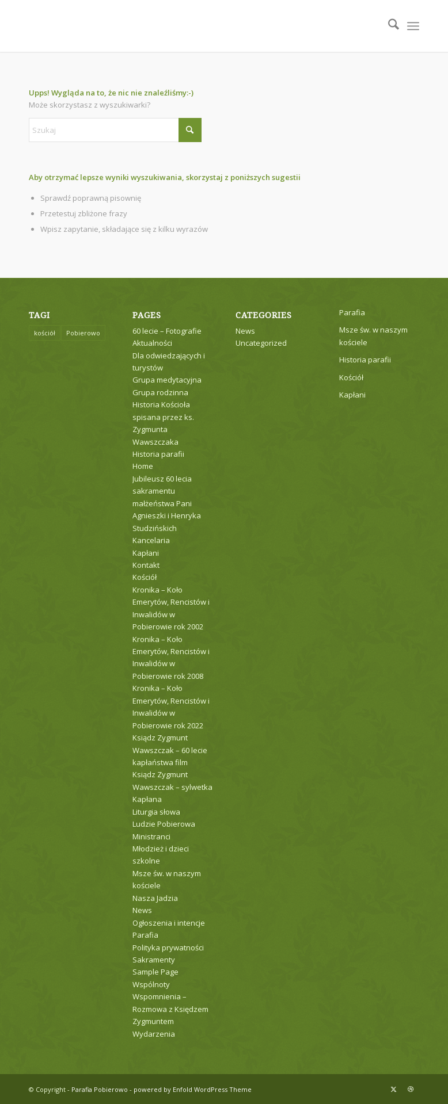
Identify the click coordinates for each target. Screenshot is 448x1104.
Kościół (144, 577)
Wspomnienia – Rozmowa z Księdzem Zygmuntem (170, 1008)
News (142, 910)
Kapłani (145, 553)
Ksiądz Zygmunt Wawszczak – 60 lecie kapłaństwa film (169, 749)
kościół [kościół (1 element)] (44, 332)
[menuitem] (388, 26)
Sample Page (155, 972)
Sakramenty (153, 959)
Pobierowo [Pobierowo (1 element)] (83, 332)
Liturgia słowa (156, 812)
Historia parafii (158, 454)
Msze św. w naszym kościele (373, 335)
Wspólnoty (151, 984)
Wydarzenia (153, 1034)
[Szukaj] (388, 26)
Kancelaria (151, 540)
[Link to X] (393, 1089)
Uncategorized (261, 343)
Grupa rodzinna (160, 392)
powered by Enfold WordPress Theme (193, 1089)
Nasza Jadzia (155, 898)
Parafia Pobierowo (99, 1089)
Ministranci (151, 836)
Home (142, 466)
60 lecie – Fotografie (167, 331)
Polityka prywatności (168, 947)
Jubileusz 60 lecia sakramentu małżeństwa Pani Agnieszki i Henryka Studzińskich (166, 503)
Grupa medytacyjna (167, 380)
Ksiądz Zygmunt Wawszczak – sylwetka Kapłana (172, 786)
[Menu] (413, 25)
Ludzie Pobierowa (163, 824)
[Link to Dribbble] (410, 1089)
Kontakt (146, 565)
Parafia (145, 935)
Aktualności (152, 343)
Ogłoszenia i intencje (168, 923)
